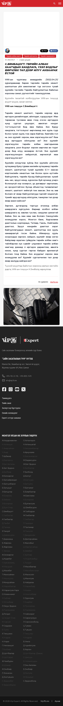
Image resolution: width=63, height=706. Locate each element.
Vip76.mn (54, 282)
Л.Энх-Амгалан (29, 665)
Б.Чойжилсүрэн (30, 661)
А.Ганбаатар (7, 519)
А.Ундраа (6, 638)
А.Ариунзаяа (28, 452)
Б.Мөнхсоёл (28, 574)
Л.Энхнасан (7, 673)
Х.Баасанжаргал (30, 456)
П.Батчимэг (28, 488)
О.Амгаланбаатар (31, 448)
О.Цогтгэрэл (7, 657)
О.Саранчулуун (30, 618)
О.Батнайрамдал (9, 480)
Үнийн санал (6, 403)
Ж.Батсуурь (28, 480)
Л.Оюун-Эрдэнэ (9, 606)
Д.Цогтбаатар (8, 653)
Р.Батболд (28, 472)
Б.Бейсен (6, 500)
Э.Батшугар (7, 492)
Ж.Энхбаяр (7, 669)
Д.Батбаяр (6, 472)
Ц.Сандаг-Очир (8, 618)
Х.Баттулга (27, 484)
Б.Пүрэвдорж (29, 610)
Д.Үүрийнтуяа (29, 645)
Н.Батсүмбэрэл (9, 484)
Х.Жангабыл (28, 543)
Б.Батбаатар (28, 468)
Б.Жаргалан (7, 547)
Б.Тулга (5, 630)
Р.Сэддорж (7, 626)
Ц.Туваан (27, 626)
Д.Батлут (27, 476)
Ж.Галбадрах (29, 511)
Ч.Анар (5, 452)
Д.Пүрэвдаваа (8, 610)
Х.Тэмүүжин (7, 634)
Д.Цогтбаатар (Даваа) (32, 653)
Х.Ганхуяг (6, 531)
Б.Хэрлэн (27, 649)
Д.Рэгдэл (6, 614)
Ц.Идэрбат (7, 559)
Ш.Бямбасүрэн (30, 507)
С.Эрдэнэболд (29, 681)
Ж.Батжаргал (7, 476)
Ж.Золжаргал (7, 555)
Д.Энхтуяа (27, 673)
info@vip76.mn (9, 380)
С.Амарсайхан (8, 448)
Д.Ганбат (6, 523)
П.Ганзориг (28, 523)
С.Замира (6, 551)
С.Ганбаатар (7, 515)
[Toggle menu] (59, 3)
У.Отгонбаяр (7, 602)
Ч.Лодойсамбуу (30, 559)
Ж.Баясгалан (28, 496)
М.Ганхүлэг (28, 531)
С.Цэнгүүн (27, 657)
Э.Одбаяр (6, 598)
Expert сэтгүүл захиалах (11, 417)
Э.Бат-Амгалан (8, 464)
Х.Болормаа (28, 500)
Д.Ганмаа (6, 527)
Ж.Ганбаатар (29, 515)
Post (44, 51)
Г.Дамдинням (29, 535)
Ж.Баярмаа (7, 496)
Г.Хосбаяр (6, 649)
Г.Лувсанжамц (8, 563)
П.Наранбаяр (29, 586)
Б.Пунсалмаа (29, 606)
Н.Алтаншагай (29, 444)
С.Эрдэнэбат (7, 681)
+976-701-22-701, (10, 375)
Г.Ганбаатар (28, 519)
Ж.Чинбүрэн (7, 661)
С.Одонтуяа (28, 598)
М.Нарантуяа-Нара (10, 590)
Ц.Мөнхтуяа (28, 578)
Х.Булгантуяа (29, 503)
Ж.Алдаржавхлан (9, 440)
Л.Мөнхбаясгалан (31, 571)
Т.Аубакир (6, 456)
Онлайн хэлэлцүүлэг (9, 412)
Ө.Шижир (6, 665)
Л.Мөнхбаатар (29, 567)
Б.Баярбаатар (29, 492)
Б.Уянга (26, 641)
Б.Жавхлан (6, 543)
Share (54, 51)
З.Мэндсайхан (8, 582)
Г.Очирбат (27, 602)
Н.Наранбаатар (9, 586)
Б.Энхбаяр (27, 669)
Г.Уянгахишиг (8, 645)
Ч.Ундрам (27, 638)
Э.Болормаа (7, 503)
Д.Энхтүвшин (8, 677)
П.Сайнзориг (28, 614)
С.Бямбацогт (7, 511)
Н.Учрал (5, 641)
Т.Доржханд (7, 539)
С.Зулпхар (27, 555)
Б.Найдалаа (28, 582)
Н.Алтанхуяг (7, 444)
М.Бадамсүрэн (29, 460)
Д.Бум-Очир (7, 507)
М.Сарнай (6, 622)
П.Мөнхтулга (7, 578)
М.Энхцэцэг (28, 677)
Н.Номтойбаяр (29, 594)
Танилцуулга (6, 398)
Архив (57, 701)
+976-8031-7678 (25, 376)
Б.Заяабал (27, 551)
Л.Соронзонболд (30, 622)
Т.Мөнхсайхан (8, 574)
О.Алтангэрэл (29, 440)
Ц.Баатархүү (7, 460)
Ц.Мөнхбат (7, 571)
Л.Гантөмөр (28, 527)
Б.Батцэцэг (7, 488)
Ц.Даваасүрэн (8, 535)
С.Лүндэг (27, 563)
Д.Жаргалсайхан (30, 547)
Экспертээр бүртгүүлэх (11, 408)
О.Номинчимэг (8, 594)
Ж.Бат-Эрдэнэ (29, 464)
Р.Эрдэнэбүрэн (9, 685)
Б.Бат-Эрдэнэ (8, 468)
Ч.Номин (27, 590)
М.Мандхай (7, 567)
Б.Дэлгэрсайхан (30, 539)
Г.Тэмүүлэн (28, 634)
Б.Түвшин (27, 630)
